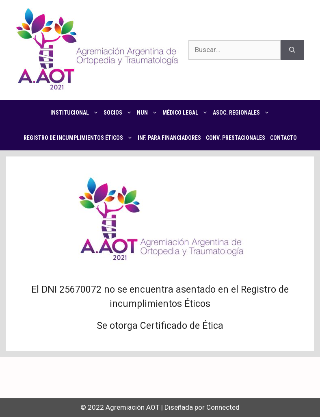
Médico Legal (186, 112)
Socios (119, 112)
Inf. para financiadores (169, 138)
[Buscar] (292, 50)
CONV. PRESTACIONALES (235, 138)
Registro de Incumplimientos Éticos (79, 137)
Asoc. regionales (242, 112)
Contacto (283, 138)
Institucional (75, 112)
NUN (148, 112)
